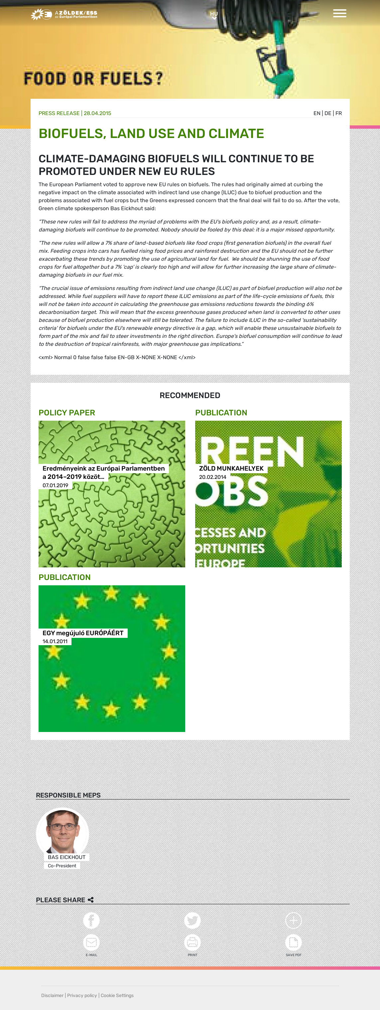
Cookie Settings (117, 995)
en (317, 113)
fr (338, 113)
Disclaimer (52, 995)
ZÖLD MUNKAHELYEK (231, 469)
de (327, 113)
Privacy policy (82, 995)
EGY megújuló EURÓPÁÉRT (83, 633)
